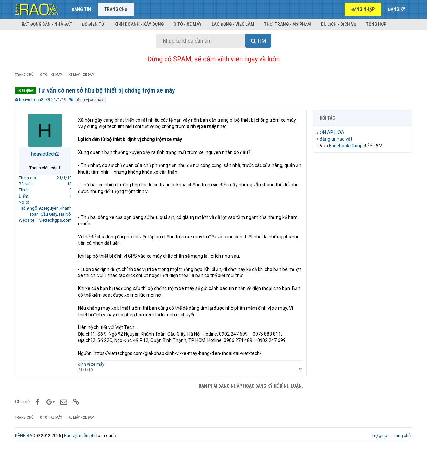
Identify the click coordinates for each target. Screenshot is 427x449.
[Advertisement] (362, 258)
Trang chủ (115, 9)
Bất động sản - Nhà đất (47, 24)
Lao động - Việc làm (233, 24)
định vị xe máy (90, 99)
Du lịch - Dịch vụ (338, 24)
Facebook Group (346, 145)
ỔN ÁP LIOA (332, 132)
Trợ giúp (379, 435)
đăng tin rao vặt (336, 139)
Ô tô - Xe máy (187, 24)
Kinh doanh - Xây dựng (139, 24)
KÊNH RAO (25, 435)
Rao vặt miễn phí (79, 435)
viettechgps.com (55, 220)
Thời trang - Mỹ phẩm (287, 24)
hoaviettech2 (31, 99)
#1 (300, 370)
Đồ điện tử (93, 24)
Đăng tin (81, 9)
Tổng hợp (376, 24)
